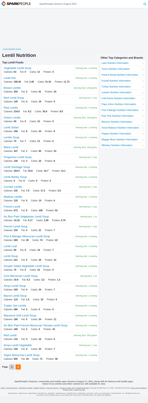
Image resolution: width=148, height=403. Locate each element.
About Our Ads (79, 390)
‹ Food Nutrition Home (11, 49)
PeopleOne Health (25, 388)
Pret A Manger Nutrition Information (120, 110)
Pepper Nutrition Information (116, 133)
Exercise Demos (52, 388)
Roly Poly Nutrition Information (117, 116)
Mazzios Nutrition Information (117, 122)
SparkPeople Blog (82, 388)
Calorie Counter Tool (67, 388)
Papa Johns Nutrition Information (119, 104)
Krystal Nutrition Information (116, 80)
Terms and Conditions (138, 388)
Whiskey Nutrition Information (117, 145)
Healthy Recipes (39, 388)
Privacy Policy (68, 390)
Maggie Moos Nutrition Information (120, 139)
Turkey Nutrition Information (116, 86)
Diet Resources (11, 388)
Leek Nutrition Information (115, 63)
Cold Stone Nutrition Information (118, 98)
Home (3, 388)
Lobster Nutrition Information (116, 92)
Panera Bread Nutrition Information (120, 75)
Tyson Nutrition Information (116, 69)
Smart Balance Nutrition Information (120, 127)
